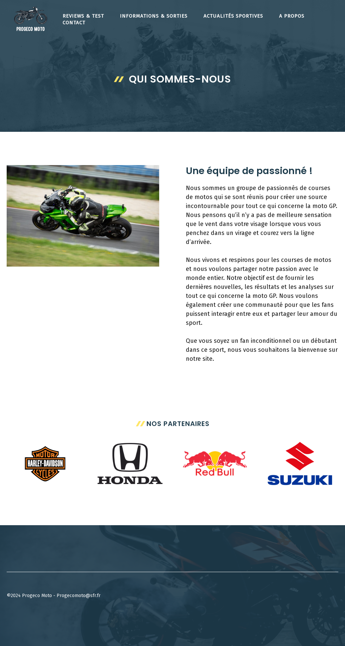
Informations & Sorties (153, 16)
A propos (291, 16)
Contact (74, 23)
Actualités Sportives (233, 16)
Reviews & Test (83, 16)
